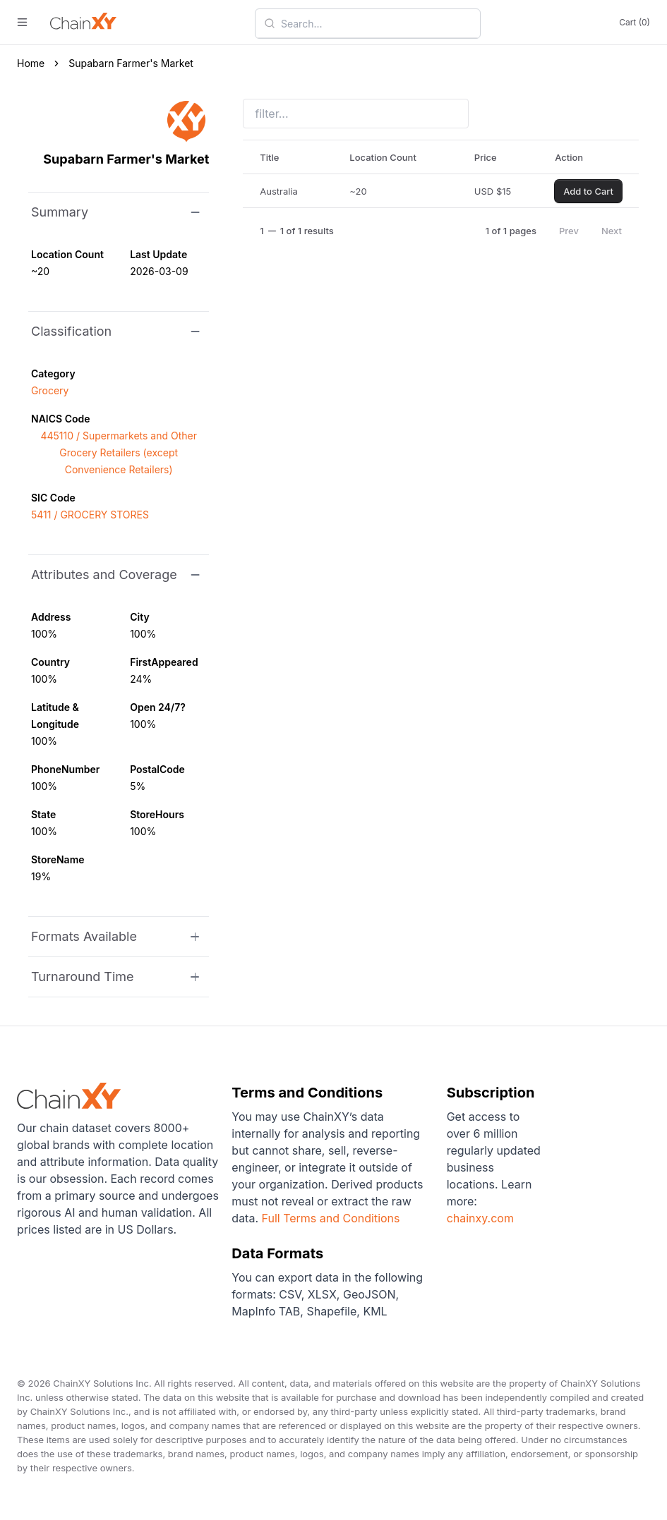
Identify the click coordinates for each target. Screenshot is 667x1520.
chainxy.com (480, 1218)
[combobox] (376, 23)
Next (611, 230)
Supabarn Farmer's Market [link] (130, 63)
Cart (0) (634, 22)
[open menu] (22, 22)
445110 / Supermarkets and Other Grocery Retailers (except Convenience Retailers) (118, 452)
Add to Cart (588, 191)
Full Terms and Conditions (331, 1218)
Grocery (49, 390)
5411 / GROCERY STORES (90, 515)
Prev (569, 230)
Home (30, 63)
